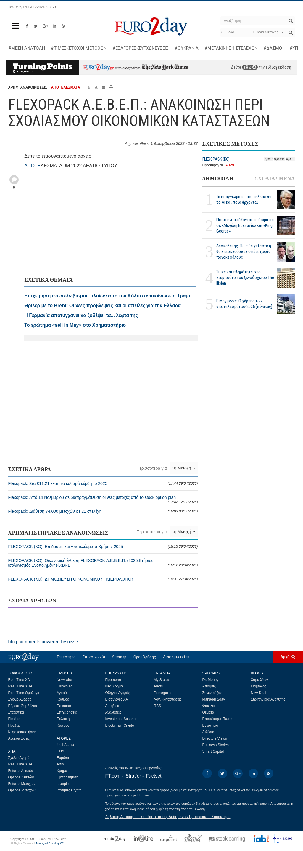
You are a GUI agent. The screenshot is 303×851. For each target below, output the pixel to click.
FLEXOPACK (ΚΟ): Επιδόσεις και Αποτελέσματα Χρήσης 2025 (103, 546)
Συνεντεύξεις (212, 693)
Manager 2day (213, 699)
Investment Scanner (121, 719)
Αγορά (62, 693)
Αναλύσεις (113, 712)
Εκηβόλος (258, 686)
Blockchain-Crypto (119, 725)
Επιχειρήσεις (67, 712)
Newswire (64, 680)
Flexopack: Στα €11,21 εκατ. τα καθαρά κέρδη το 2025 (103, 483)
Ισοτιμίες (63, 784)
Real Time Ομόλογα (23, 693)
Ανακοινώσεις (19, 738)
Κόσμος (63, 699)
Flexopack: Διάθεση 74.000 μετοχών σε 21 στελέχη (103, 511)
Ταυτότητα (66, 657)
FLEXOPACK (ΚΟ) (216, 159)
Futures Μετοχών (22, 784)
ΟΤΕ (36, 165)
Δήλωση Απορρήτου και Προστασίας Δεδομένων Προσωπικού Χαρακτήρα (168, 816)
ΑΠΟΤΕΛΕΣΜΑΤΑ (65, 87)
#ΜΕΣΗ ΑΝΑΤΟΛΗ (26, 48)
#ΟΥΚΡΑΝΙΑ (187, 48)
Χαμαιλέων (259, 680)
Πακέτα (14, 719)
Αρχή (285, 656)
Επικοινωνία (94, 657)
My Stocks (162, 680)
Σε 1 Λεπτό (65, 745)
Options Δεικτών (21, 777)
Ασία (60, 764)
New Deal (258, 693)
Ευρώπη (63, 758)
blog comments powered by (43, 641)
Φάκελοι (208, 706)
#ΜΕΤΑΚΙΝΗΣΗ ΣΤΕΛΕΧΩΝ (230, 48)
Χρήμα (62, 771)
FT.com (113, 775)
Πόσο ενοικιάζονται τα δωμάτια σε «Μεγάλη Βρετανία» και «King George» (245, 225)
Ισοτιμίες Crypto (69, 790)
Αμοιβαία (112, 706)
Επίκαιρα (64, 706)
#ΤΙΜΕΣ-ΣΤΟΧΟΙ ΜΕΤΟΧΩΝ (79, 48)
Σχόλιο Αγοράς (19, 699)
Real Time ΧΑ (19, 680)
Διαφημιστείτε (176, 657)
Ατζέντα (208, 732)
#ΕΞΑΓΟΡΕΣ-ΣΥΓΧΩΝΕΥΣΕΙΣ (140, 48)
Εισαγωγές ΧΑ (116, 699)
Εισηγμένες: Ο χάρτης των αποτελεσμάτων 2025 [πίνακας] (244, 303)
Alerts (230, 165)
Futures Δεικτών (21, 771)
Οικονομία (65, 686)
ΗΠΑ (60, 751)
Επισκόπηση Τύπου (217, 719)
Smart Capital (213, 751)
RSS (157, 706)
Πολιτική (63, 719)
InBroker (143, 795)
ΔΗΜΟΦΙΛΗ (217, 179)
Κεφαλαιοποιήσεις (22, 732)
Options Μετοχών (22, 790)
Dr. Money (210, 680)
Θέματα (208, 712)
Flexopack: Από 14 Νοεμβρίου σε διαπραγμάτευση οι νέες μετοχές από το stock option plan (103, 499)
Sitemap (119, 657)
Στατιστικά (16, 712)
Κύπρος (63, 725)
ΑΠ (27, 165)
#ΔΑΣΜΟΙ (273, 48)
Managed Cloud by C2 (50, 843)
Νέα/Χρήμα (114, 686)
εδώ (250, 67)
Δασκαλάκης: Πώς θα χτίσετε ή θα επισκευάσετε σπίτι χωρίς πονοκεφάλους (243, 251)
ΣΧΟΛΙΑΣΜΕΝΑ (274, 179)
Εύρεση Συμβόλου (22, 706)
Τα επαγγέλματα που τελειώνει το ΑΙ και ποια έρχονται (244, 199)
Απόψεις (209, 686)
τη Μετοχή (184, 468)
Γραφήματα (163, 693)
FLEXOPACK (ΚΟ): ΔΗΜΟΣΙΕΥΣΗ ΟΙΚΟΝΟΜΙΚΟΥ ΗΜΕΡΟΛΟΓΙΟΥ (103, 579)
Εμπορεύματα (68, 777)
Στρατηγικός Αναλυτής (268, 699)
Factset (153, 775)
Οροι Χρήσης (144, 657)
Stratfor (133, 775)
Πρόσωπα (113, 680)
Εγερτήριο (210, 725)
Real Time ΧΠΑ (20, 686)
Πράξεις (14, 725)
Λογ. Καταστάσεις (168, 699)
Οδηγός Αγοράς (117, 693)
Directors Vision (214, 738)
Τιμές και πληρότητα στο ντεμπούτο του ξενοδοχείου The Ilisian (245, 277)
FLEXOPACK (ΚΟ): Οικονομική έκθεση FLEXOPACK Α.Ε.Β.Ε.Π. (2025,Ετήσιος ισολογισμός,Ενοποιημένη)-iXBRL (103, 563)
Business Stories (215, 745)
